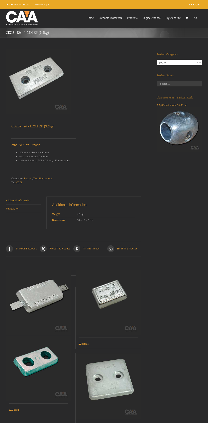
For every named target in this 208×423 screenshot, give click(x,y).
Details (85, 343)
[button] (195, 17)
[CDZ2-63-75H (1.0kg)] (38, 368)
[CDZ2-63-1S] (38, 302)
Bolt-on (28, 178)
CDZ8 (19, 182)
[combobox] (179, 62)
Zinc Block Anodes (43, 178)
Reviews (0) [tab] (12, 208)
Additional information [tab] (18, 200)
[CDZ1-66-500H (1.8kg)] (108, 385)
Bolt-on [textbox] (178, 63)
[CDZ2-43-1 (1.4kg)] (108, 302)
